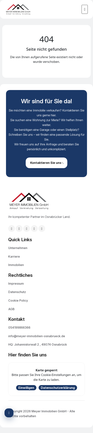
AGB (11, 309)
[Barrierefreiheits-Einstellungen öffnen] (9, 412)
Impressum (16, 283)
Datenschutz (17, 291)
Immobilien (16, 264)
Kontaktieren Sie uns (47, 164)
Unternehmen (17, 247)
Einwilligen (26, 388)
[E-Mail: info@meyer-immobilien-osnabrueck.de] (11, 228)
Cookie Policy (18, 300)
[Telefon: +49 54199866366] (19, 228)
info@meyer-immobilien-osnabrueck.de (36, 336)
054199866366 (19, 327)
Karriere (14, 256)
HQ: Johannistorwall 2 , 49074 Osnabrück (37, 344)
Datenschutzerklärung (58, 388)
